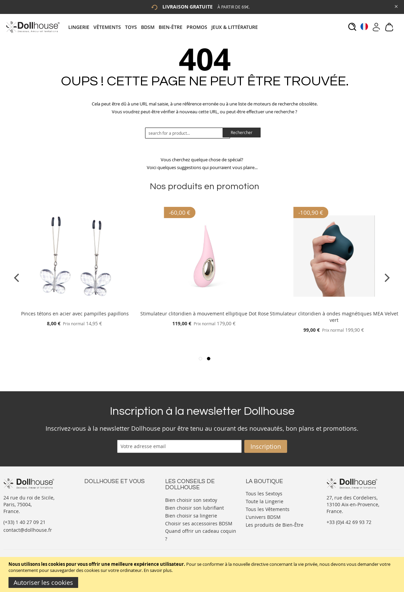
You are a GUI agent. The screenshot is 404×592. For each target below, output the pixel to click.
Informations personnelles (114, 506)
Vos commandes (102, 513)
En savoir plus (158, 570)
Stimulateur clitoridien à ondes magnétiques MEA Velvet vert (334, 316)
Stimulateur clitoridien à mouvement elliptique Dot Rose (204, 313)
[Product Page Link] (75, 305)
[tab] (165, 27)
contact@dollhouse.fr (27, 530)
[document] (202, 574)
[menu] (165, 27)
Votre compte (99, 499)
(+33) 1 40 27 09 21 (24, 522)
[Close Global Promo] (395, 5)
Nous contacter (101, 493)
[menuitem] (80, 27)
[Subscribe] (265, 446)
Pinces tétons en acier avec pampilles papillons (75, 313)
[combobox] (187, 133)
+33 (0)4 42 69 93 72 (349, 522)
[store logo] (32, 27)
